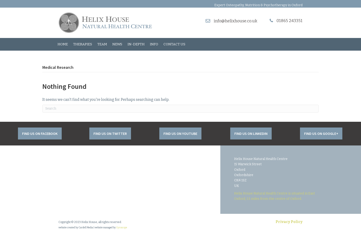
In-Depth (136, 44)
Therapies (82, 44)
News (117, 44)
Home (63, 44)
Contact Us (174, 44)
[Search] (180, 109)
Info (154, 44)
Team (102, 44)
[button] (40, 133)
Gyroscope (121, 227)
